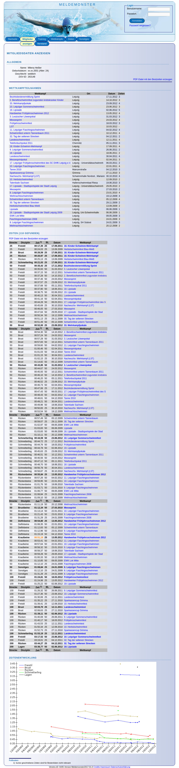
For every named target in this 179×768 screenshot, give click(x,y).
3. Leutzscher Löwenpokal (22, 116)
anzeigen (27, 43)
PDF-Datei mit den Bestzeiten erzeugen (152, 79)
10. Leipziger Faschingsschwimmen (27, 166)
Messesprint (16, 120)
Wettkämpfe (57, 39)
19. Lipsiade (16, 110)
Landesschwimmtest (20, 140)
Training (42, 39)
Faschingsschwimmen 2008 (23, 219)
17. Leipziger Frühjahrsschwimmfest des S (85, 302)
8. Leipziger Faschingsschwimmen (26, 222)
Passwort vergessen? (140, 25)
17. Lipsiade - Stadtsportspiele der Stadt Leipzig (33, 186)
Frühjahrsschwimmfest (21, 123)
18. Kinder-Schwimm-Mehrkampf (26, 146)
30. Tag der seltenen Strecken (24, 202)
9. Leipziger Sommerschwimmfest (26, 149)
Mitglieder (27, 39)
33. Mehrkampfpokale (20, 103)
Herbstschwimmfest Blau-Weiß (25, 206)
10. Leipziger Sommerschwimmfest (27, 106)
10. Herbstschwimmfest (21, 179)
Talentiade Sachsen (19, 182)
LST (12, 126)
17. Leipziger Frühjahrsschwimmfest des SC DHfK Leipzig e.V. (40, 163)
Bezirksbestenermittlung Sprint (25, 97)
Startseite (12, 39)
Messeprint (15, 189)
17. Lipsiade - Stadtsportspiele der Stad (83, 312)
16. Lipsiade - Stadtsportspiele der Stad (83, 431)
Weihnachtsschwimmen (21, 196)
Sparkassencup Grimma (22, 173)
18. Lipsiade (16, 153)
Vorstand (42, 43)
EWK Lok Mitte (17, 216)
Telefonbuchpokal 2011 (21, 143)
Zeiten (71, 39)
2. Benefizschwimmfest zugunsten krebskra (85, 275)
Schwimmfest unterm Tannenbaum (27, 199)
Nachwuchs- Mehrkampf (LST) (25, 176)
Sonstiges (84, 39)
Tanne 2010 (15, 169)
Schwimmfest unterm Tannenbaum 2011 (29, 133)
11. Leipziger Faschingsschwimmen (27, 130)
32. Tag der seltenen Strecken (24, 136)
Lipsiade (14, 209)
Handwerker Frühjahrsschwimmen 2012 (29, 113)
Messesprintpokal (18, 159)
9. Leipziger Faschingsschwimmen (26, 192)
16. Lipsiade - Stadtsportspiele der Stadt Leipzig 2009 (36, 212)
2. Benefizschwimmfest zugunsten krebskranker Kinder (37, 100)
